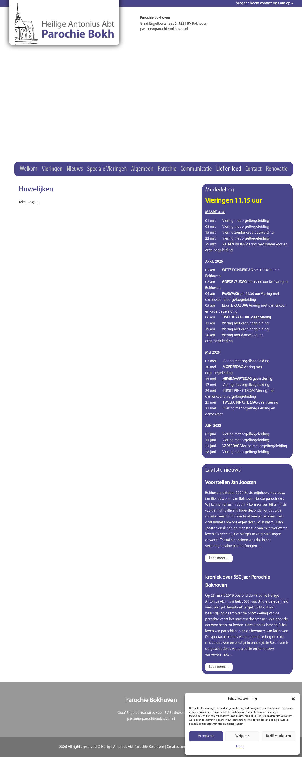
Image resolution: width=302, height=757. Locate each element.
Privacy (240, 746)
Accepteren (206, 736)
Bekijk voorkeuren (278, 736)
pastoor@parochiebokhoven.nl (151, 719)
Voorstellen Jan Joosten (230, 482)
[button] (293, 699)
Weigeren (242, 736)
